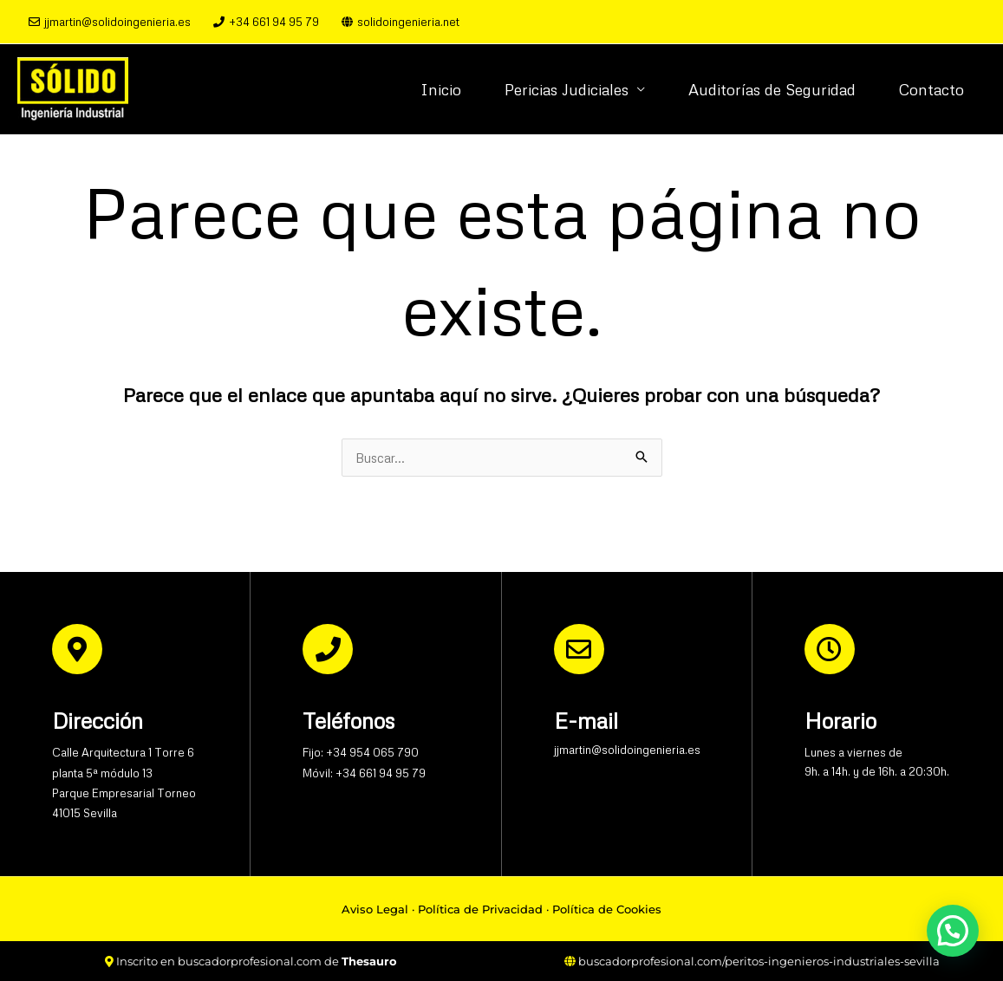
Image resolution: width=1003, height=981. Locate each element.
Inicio (440, 89)
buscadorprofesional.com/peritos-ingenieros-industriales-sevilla (759, 961)
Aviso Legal (375, 909)
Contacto (931, 89)
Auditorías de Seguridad (772, 89)
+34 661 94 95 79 (266, 22)
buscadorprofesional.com (250, 961)
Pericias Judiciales (567, 89)
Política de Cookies (606, 909)
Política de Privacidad (480, 909)
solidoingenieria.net (400, 22)
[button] (953, 931)
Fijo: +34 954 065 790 (361, 752)
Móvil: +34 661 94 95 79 (364, 773)
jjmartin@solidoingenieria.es (110, 22)
